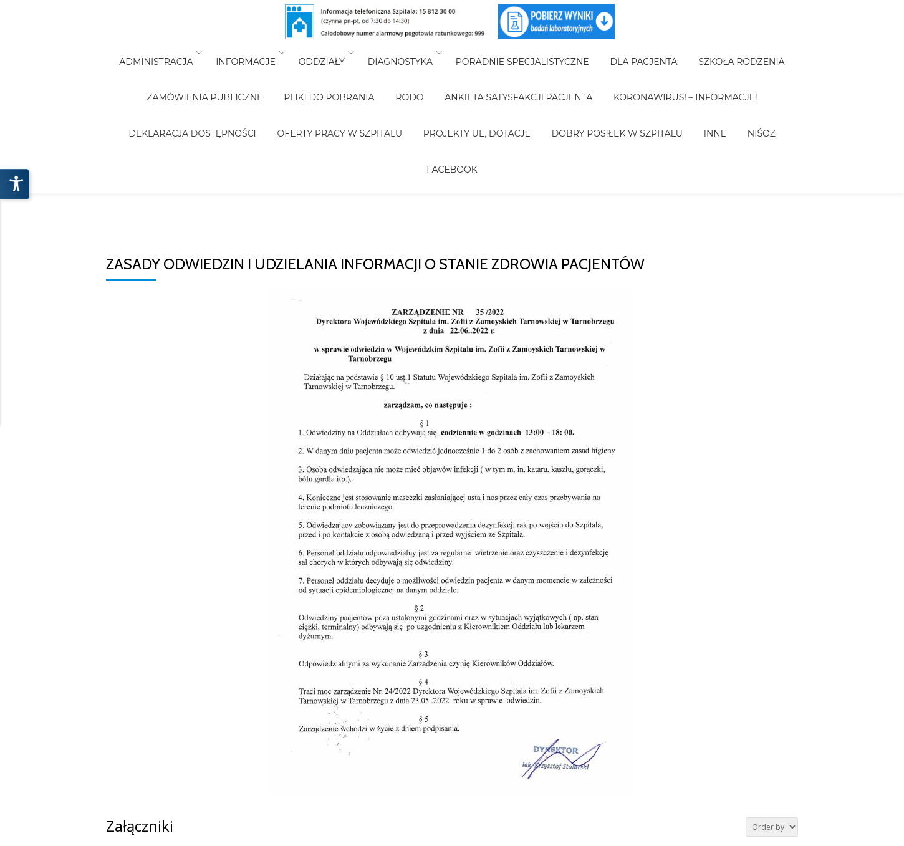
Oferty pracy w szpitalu (251, 87)
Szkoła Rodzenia (724, 52)
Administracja (173, 52)
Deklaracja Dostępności (746, 69)
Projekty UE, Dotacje (379, 87)
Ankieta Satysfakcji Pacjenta (440, 69)
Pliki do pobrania (268, 69)
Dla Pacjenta (634, 52)
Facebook (689, 87)
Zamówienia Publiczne (152, 69)
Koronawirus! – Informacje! (598, 69)
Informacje (259, 52)
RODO (339, 69)
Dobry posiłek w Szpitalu (511, 87)
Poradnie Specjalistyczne (522, 52)
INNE (600, 87)
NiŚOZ (638, 87)
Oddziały (330, 52)
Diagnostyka (404, 52)
